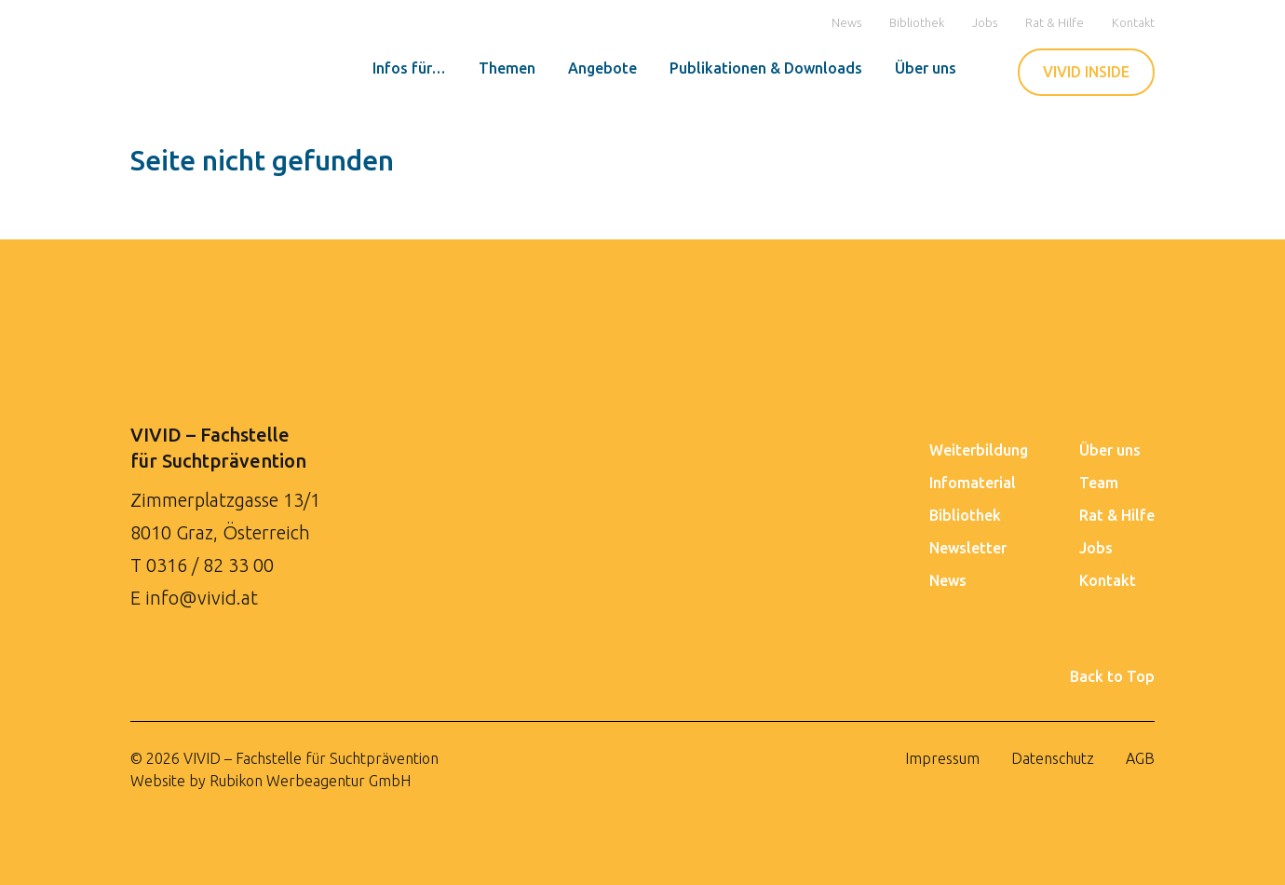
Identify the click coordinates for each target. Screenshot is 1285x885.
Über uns (1110, 450)
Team (1098, 482)
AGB (1140, 758)
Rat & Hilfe (1054, 22)
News (846, 22)
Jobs (984, 22)
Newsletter (968, 547)
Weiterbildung (978, 450)
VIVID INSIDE (1086, 71)
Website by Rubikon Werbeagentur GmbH (270, 780)
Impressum (942, 758)
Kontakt (1133, 22)
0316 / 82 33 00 (210, 565)
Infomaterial (972, 482)
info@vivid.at (201, 597)
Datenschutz (1052, 758)
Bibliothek (916, 22)
